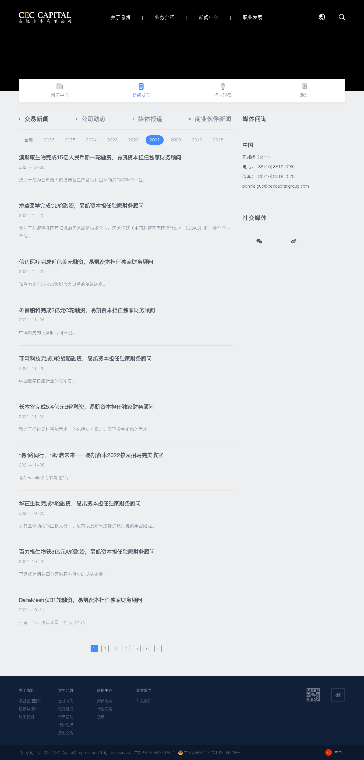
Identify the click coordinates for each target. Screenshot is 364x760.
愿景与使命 (28, 709)
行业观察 (104, 709)
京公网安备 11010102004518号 (209, 752)
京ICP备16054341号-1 (154, 752)
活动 (101, 717)
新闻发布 (104, 701)
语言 (322, 17)
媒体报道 (150, 119)
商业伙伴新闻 (213, 119)
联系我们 (26, 717)
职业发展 (143, 690)
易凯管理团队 (30, 701)
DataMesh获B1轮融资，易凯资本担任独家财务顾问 (80, 600)
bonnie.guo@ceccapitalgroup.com (275, 186)
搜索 (342, 17)
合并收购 (65, 701)
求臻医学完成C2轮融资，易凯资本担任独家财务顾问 (81, 206)
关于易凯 (26, 690)
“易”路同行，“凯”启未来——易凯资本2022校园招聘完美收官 (91, 455)
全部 (28, 140)
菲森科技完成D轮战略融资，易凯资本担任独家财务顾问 (85, 358)
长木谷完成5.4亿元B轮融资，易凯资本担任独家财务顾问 (86, 407)
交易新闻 (36, 119)
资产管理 (65, 717)
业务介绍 (65, 690)
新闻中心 (104, 690)
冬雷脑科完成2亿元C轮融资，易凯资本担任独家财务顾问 (87, 310)
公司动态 (93, 119)
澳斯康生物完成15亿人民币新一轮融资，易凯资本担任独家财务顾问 (100, 157)
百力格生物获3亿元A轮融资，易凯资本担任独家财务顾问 (87, 552)
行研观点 (65, 725)
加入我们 (143, 701)
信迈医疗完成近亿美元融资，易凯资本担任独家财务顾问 (86, 262)
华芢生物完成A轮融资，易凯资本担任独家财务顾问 (80, 503)
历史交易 (65, 733)
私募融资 (65, 709)
